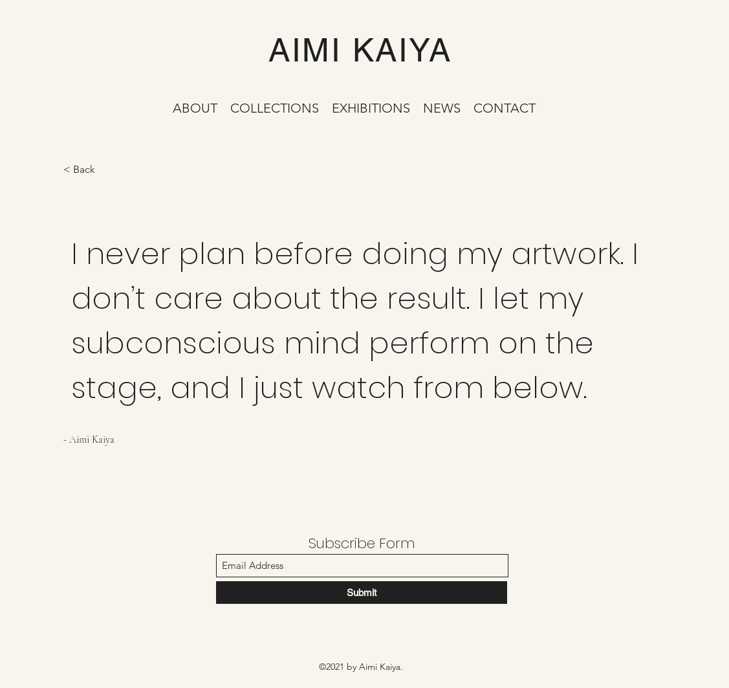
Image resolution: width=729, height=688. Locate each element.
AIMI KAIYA (360, 50)
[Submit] (361, 592)
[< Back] (109, 170)
